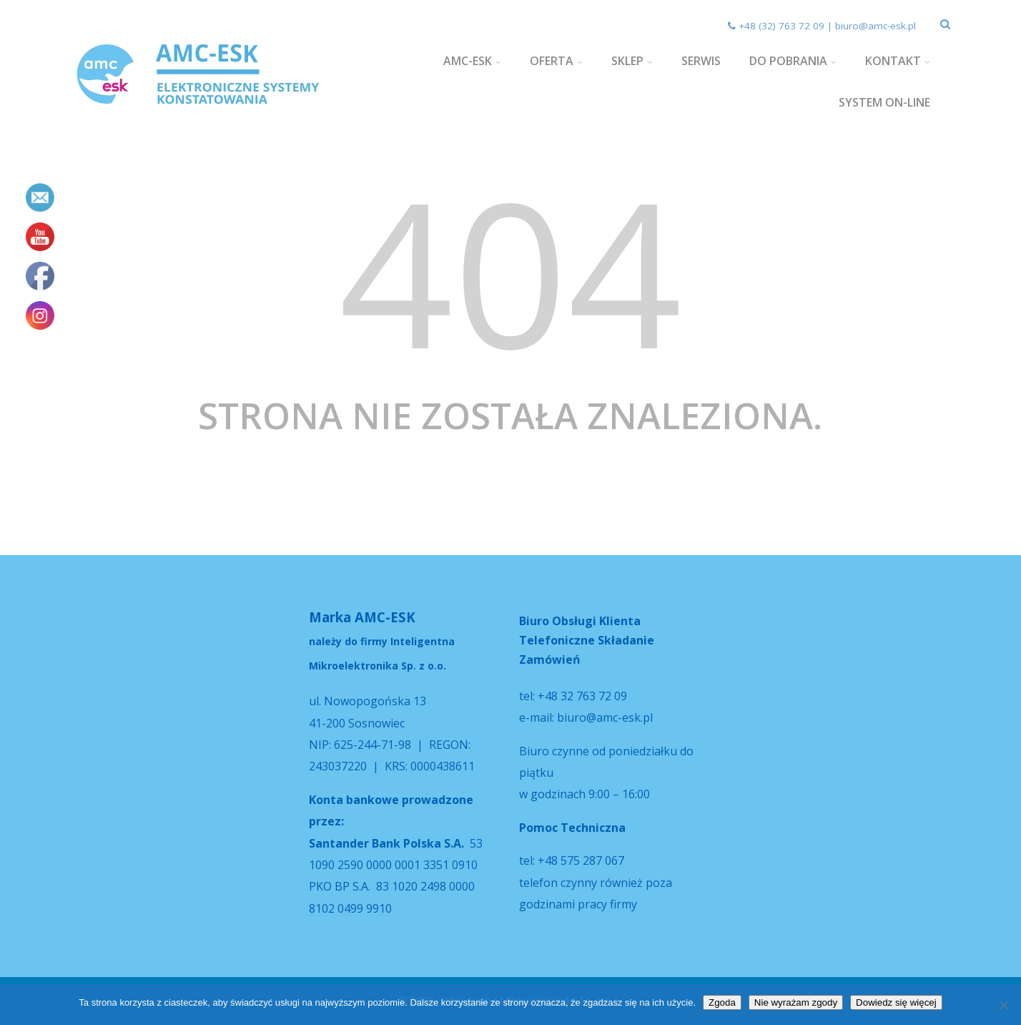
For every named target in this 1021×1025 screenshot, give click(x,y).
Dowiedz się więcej (896, 1002)
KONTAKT (897, 61)
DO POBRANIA (793, 61)
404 (510, 270)
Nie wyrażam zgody (795, 1002)
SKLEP (632, 61)
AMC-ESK (472, 61)
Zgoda (722, 1002)
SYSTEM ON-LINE (884, 102)
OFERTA (556, 61)
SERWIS (701, 61)
